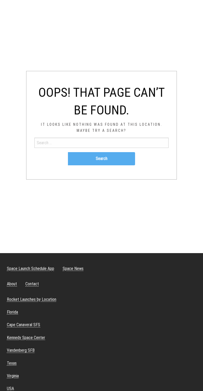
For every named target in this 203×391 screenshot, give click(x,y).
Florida (12, 312)
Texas (12, 363)
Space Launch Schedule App (30, 268)
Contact (32, 283)
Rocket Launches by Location (31, 299)
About (12, 283)
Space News (73, 268)
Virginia (13, 375)
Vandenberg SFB (21, 350)
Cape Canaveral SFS (23, 324)
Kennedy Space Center (26, 337)
